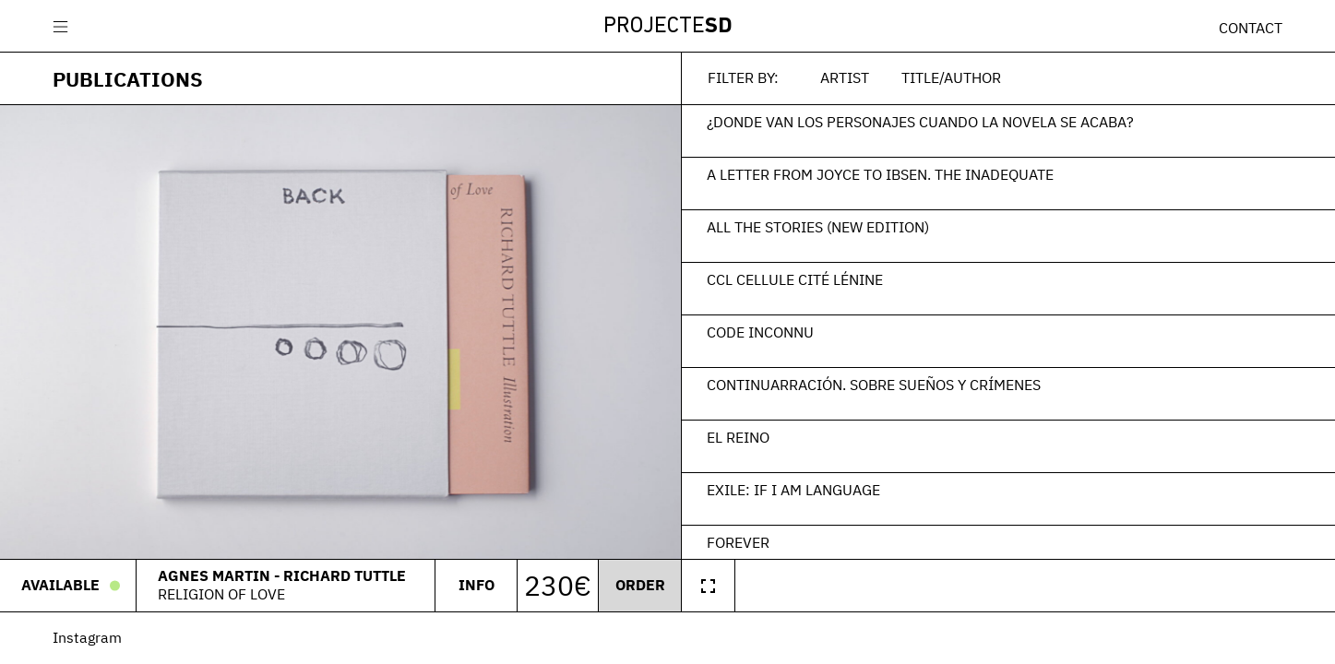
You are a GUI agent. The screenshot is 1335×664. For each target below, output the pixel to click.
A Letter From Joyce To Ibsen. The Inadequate (880, 174)
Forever (738, 542)
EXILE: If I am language (793, 489)
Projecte (668, 27)
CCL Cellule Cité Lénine (795, 279)
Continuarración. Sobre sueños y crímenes (874, 384)
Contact (1250, 27)
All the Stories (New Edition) (818, 227)
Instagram (87, 637)
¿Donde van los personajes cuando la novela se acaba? (920, 122)
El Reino (738, 437)
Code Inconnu (760, 332)
